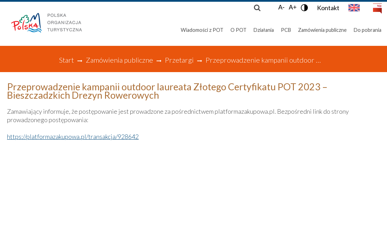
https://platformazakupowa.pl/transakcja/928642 (73, 136)
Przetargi (179, 60)
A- (281, 7)
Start (66, 60)
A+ (293, 7)
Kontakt (328, 8)
